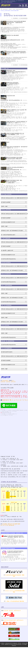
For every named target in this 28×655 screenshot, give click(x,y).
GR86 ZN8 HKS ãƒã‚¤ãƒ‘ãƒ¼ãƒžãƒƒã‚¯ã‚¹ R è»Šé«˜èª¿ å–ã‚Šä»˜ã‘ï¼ (17, 122)
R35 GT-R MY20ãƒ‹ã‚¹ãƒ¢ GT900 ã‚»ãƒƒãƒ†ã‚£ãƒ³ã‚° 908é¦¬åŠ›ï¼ (15, 158)
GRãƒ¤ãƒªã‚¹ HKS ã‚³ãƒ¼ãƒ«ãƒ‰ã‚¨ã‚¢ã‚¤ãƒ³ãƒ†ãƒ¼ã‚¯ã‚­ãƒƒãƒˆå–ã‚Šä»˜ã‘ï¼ (16, 72)
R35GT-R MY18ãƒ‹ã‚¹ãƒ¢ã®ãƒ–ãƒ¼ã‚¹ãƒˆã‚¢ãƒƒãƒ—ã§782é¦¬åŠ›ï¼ (14, 181)
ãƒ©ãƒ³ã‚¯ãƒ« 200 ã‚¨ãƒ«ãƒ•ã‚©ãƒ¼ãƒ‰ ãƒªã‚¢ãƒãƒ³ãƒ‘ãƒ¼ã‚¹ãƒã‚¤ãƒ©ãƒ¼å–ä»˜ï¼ (17, 52)
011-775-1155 (8, 388)
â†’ (14, 574)
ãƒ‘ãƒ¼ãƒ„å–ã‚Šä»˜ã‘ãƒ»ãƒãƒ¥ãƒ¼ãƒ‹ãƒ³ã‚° (13, 9)
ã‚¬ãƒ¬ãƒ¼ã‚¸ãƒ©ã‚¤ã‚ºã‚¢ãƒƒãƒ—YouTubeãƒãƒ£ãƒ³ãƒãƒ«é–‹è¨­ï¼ (16, 536)
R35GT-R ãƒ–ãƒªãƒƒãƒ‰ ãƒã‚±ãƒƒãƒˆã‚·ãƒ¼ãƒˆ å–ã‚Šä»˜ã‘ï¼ (13, 84)
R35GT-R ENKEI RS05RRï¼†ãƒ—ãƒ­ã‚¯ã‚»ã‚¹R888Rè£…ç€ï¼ (15, 134)
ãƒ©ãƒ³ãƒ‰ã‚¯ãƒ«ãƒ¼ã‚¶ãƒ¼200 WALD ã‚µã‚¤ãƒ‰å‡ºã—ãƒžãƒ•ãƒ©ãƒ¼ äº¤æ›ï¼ (16, 22)
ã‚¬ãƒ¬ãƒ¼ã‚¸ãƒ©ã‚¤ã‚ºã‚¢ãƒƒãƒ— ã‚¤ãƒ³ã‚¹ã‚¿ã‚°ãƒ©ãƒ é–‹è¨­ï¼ (15, 552)
